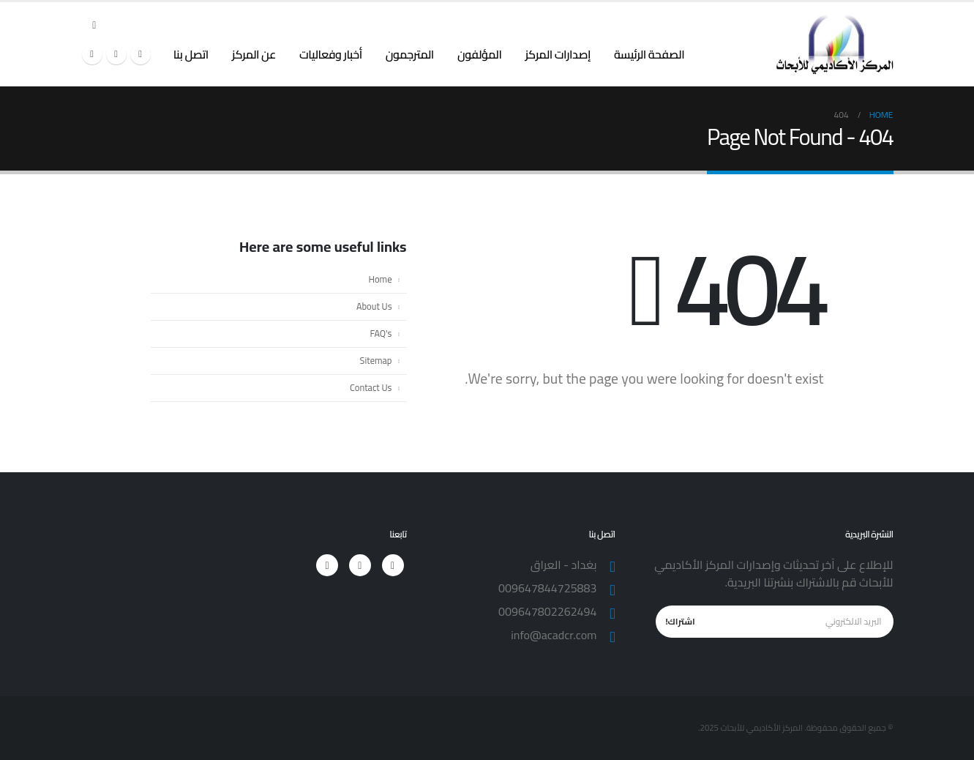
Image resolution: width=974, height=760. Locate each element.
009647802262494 (547, 611)
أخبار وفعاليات (330, 54)
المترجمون (410, 54)
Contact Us (371, 387)
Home (380, 279)
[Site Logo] (835, 44)
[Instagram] (92, 54)
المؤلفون (479, 54)
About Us (374, 306)
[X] (116, 54)
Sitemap (376, 360)
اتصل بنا (191, 54)
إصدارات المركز (557, 54)
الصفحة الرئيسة (649, 54)
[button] (95, 25)
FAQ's (381, 333)
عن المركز (254, 54)
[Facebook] (140, 54)
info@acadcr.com (553, 635)
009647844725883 (547, 588)
